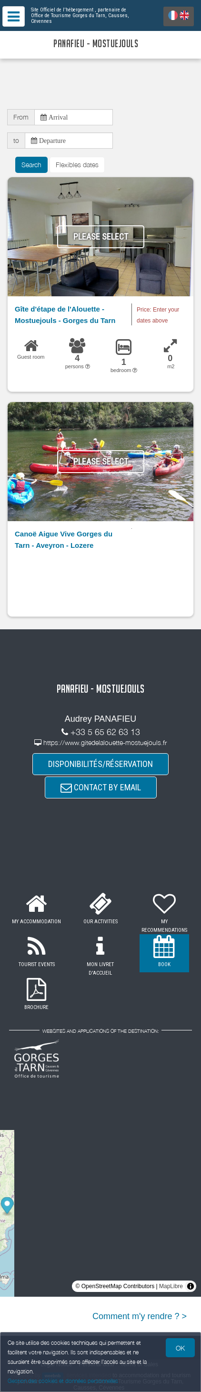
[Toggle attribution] (190, 1286)
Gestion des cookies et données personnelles (63, 1380)
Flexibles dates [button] (77, 165)
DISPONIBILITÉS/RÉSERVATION (100, 764)
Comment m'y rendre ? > (139, 1316)
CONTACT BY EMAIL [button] (100, 787)
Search (31, 165)
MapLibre (171, 1286)
